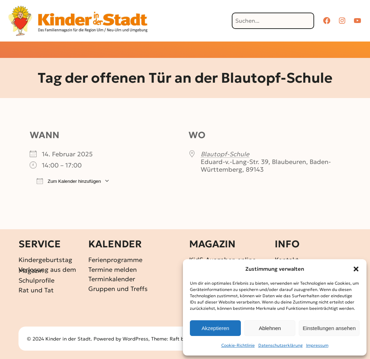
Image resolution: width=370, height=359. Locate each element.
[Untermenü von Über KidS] (285, 50)
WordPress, (137, 339)
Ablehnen (270, 328)
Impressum (317, 345)
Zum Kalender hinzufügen (69, 181)
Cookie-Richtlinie (238, 345)
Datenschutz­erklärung (280, 345)
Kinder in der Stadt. (68, 339)
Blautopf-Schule (225, 154)
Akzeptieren (215, 328)
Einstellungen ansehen (329, 328)
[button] (356, 268)
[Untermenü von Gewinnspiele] (173, 50)
